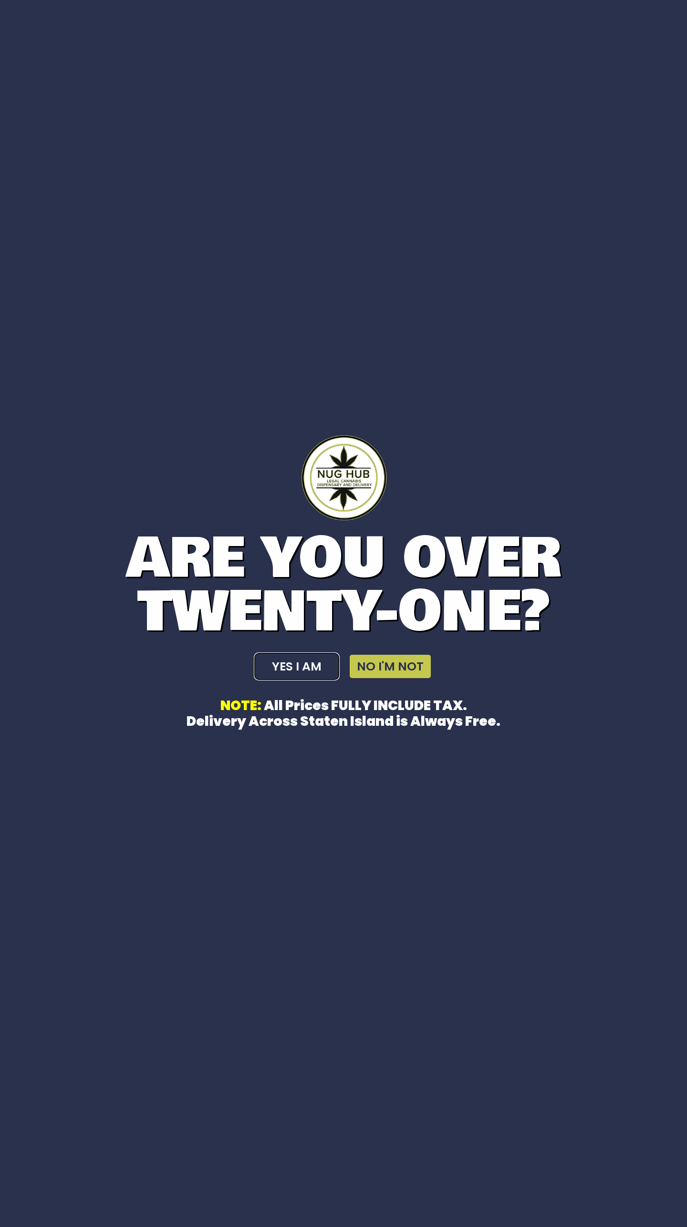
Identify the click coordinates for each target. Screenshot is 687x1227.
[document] (343, 613)
